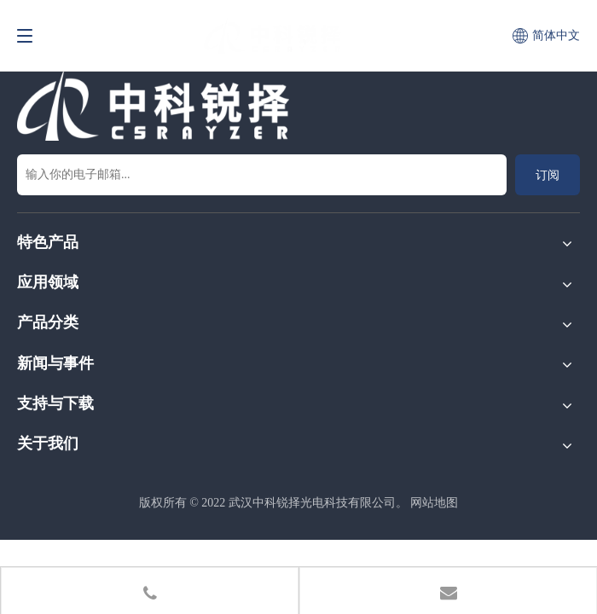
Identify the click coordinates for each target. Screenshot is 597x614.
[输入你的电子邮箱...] (262, 174)
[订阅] (547, 174)
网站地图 (434, 502)
